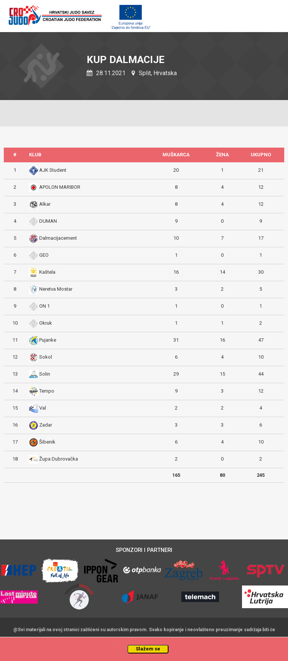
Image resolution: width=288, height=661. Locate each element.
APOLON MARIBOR (59, 187)
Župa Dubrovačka (58, 459)
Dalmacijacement (58, 238)
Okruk (45, 323)
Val (42, 408)
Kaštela (47, 272)
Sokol (45, 357)
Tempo (46, 391)
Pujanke (47, 340)
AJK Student (52, 170)
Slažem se (148, 649)
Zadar (45, 425)
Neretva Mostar (55, 289)
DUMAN (48, 221)
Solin (44, 374)
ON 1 (44, 306)
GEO (44, 255)
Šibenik (47, 442)
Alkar (45, 204)
